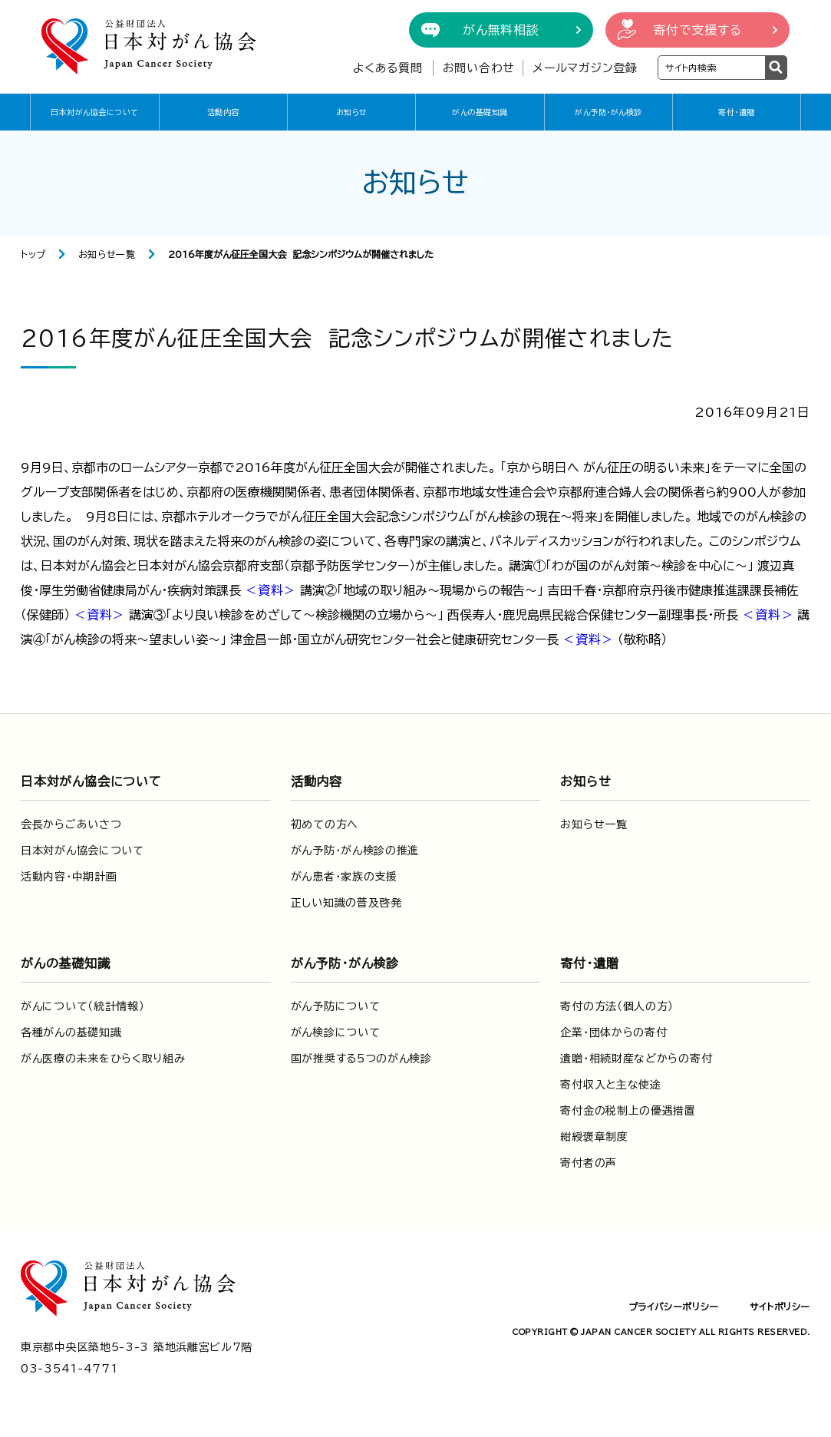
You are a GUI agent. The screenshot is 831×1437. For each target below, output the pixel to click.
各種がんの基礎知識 (71, 1032)
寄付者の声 (588, 1163)
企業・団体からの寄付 (613, 1032)
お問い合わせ (479, 68)
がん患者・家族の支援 (344, 876)
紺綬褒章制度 (594, 1136)
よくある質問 (388, 68)
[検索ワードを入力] (711, 67)
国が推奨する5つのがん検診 (361, 1058)
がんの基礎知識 (480, 112)
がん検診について (336, 1032)
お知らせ (352, 112)
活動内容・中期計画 (69, 876)
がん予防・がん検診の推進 (355, 850)
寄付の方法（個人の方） (617, 1006)
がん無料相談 (501, 30)
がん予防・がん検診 (608, 112)
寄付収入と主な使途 (610, 1084)
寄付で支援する (697, 30)
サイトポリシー (780, 1306)
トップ (33, 254)
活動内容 (223, 112)
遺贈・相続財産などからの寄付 (636, 1058)
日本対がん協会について (95, 112)
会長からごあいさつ (71, 824)
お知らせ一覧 (107, 254)
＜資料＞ (270, 590)
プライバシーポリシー (673, 1306)
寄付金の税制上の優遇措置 (627, 1110)
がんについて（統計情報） (82, 1006)
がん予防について (336, 1006)
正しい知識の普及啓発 (346, 902)
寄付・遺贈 (736, 112)
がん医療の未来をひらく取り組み (103, 1058)
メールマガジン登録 (585, 68)
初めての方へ (324, 824)
